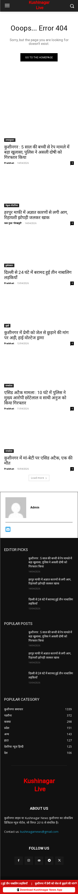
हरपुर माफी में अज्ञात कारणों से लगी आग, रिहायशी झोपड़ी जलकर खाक (36, 215)
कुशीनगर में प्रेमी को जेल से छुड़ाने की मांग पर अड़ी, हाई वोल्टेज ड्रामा (36, 335)
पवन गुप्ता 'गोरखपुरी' (13, 223)
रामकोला (8, 385)
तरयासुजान (9, 139)
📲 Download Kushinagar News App (39, 889)
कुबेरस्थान (9, 265)
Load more (39, 478)
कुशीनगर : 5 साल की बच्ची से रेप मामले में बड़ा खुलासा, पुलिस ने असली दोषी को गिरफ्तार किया (36, 152)
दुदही (7, 325)
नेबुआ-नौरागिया (11, 205)
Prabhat (9, 162)
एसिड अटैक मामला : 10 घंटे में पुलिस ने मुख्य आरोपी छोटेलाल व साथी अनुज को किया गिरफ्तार (35, 397)
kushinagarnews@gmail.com (39, 832)
